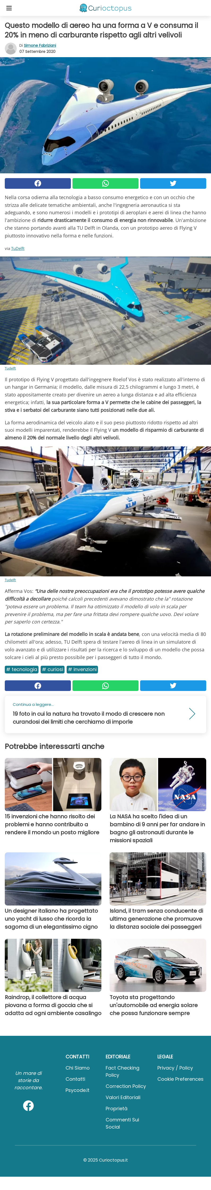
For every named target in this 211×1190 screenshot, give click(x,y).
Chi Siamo (78, 1068)
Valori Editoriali (123, 1097)
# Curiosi (52, 669)
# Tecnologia (21, 669)
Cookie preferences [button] (180, 1079)
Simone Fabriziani (40, 45)
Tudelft (10, 368)
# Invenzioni (82, 669)
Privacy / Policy (175, 1068)
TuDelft (17, 248)
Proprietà (116, 1108)
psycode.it (77, 1090)
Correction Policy (126, 1086)
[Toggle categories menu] (9, 8)
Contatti (75, 1079)
